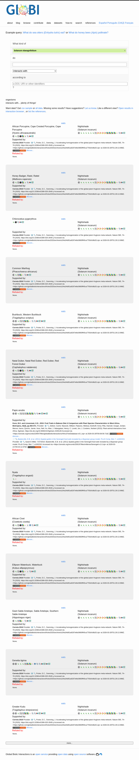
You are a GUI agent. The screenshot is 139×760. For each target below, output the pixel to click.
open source (80, 754)
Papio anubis (18, 410)
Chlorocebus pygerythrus (24, 219)
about (10, 23)
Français (129, 23)
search (78, 23)
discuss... (30, 150)
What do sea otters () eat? (44, 32)
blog (18, 23)
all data (38, 108)
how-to (69, 23)
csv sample (26, 108)
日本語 (121, 23)
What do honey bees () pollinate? (88, 32)
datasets (58, 23)
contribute (38, 23)
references (90, 23)
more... (69, 743)
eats (63, 123)
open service (42, 754)
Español (103, 23)
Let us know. (91, 108)
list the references (36, 111)
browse (26, 23)
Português (112, 23)
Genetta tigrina (19, 660)
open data (62, 754)
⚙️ (32, 143)
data (49, 23)
